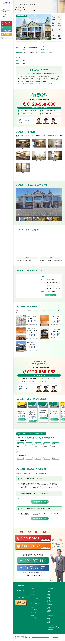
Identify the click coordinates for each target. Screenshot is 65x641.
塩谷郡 (18, 451)
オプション (34, 600)
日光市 (18, 446)
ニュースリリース (35, 612)
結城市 (27, 458)
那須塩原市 (19, 449)
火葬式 (33, 591)
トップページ (4, 6)
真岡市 (36, 446)
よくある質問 (34, 618)
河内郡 (44, 449)
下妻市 (36, 458)
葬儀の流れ (34, 617)
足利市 (27, 443)
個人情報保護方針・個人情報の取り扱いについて (40, 637)
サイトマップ (55, 637)
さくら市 (27, 449)
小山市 (28, 4)
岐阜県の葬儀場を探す (51, 629)
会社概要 (3, 16)
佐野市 (44, 443)
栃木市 (36, 443)
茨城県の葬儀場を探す (51, 615)
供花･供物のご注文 (21, 590)
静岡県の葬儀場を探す (51, 625)
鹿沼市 (53, 443)
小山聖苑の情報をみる (50, 295)
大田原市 (45, 446)
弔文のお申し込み (20, 593)
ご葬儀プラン (4, 9)
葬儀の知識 (33, 615)
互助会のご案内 (21, 597)
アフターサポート (35, 603)
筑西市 (44, 458)
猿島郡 (53, 458)
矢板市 (53, 446)
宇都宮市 (18, 443)
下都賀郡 (54, 449)
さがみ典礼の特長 (5, 14)
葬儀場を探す (4, 11)
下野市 (36, 449)
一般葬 (33, 594)
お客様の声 (34, 604)
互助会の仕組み (35, 609)
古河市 (18, 458)
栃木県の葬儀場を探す (23, 4)
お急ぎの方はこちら (40, 502)
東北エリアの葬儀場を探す (52, 627)
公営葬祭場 (34, 595)
